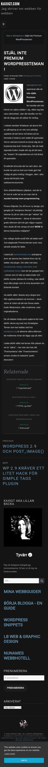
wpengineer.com (34, 85)
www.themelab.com (22, 254)
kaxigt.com (10, 3)
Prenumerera (15, 688)
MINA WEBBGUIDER (22, 591)
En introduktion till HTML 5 (24, 397)
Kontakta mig (7, 738)
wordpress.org (10, 331)
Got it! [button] (24, 760)
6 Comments (36, 76)
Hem (8, 36)
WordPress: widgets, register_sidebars (24, 379)
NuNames (8, 736)
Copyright (19, 736)
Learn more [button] (9, 754)
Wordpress (18, 36)
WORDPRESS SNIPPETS (16, 622)
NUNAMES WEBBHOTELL (17, 656)
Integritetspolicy (34, 736)
